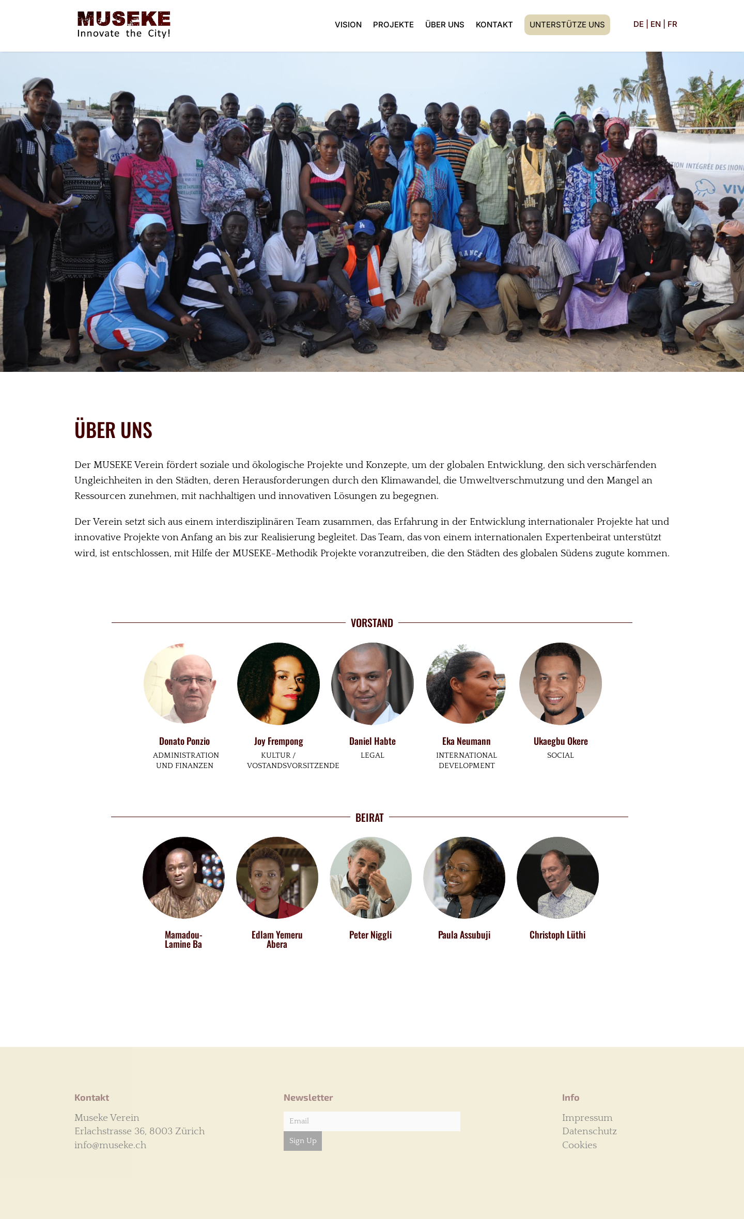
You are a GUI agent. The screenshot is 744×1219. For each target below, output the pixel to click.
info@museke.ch (110, 1145)
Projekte (393, 24)
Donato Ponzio (184, 740)
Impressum (587, 1118)
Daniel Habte (372, 740)
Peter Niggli (370, 934)
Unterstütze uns (567, 24)
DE (638, 24)
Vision (348, 24)
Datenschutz (589, 1131)
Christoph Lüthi (557, 934)
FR (672, 24)
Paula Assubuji (464, 934)
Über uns (444, 24)
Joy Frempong (278, 740)
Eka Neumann (466, 740)
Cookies (579, 1145)
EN (655, 24)
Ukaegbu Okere (561, 740)
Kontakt (494, 24)
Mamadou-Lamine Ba (184, 939)
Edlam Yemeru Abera (277, 939)
